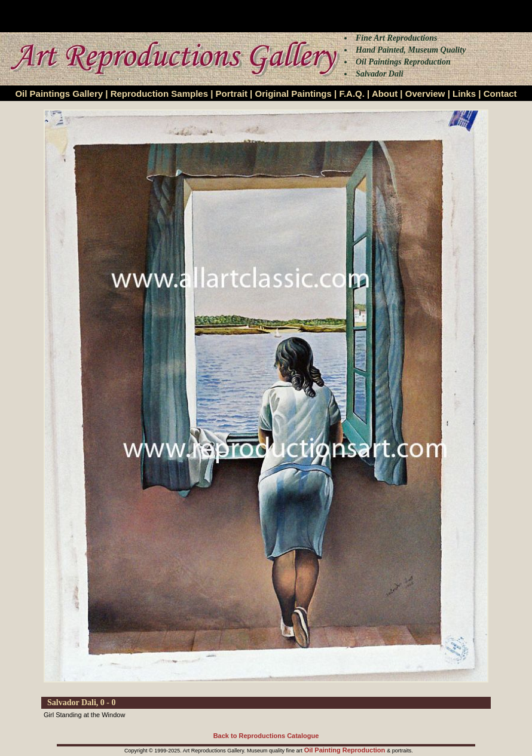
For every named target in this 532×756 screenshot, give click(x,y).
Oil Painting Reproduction (345, 750)
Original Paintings (293, 93)
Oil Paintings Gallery (59, 93)
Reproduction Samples (159, 93)
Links (464, 93)
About (385, 93)
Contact (500, 93)
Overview (425, 93)
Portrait (231, 93)
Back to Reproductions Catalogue (266, 735)
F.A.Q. (352, 93)
